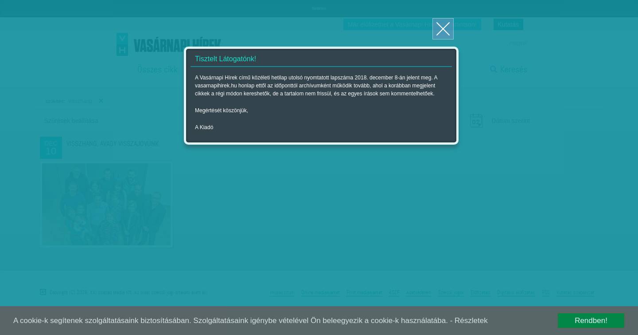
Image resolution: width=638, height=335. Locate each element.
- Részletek (469, 320)
